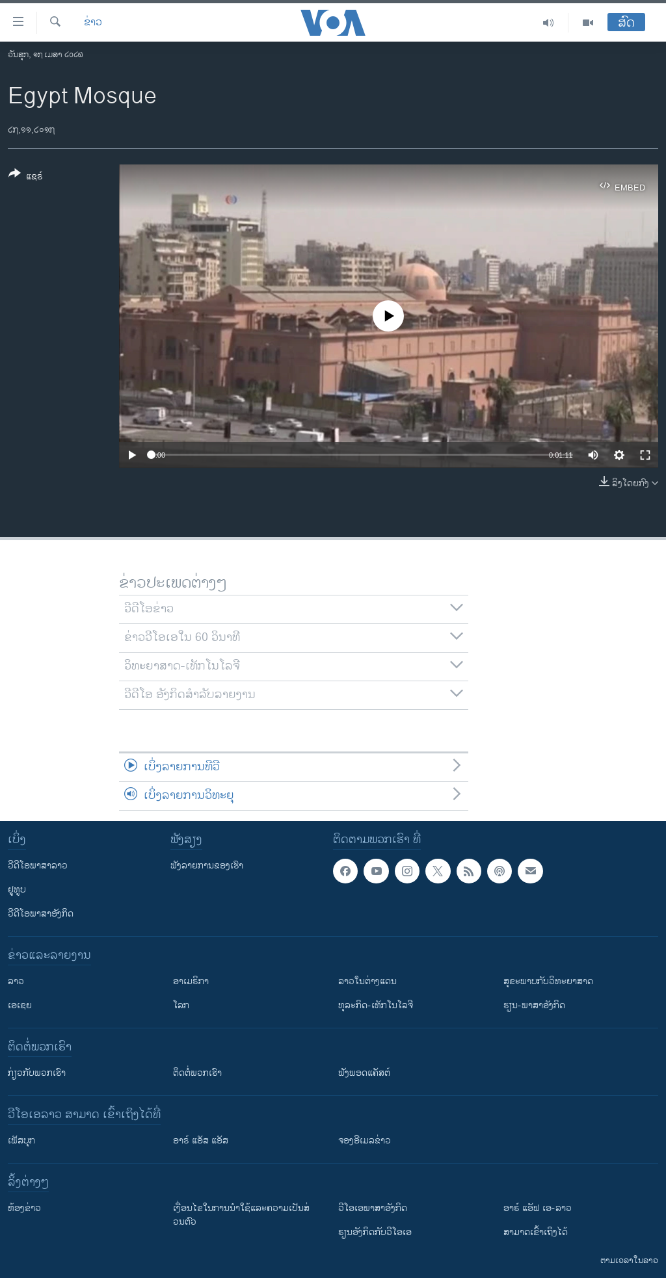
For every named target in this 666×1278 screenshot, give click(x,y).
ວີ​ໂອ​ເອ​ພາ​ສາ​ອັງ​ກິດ (372, 1208)
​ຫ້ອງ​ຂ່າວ (24, 1208)
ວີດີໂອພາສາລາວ (38, 865)
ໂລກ (181, 1005)
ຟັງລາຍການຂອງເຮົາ (206, 865)
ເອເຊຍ (20, 1005)
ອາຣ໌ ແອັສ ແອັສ (200, 1140)
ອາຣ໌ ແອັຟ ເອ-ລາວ (537, 1208)
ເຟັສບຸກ (21, 1140)
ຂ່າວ (93, 23)
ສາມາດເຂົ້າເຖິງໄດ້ (535, 1232)
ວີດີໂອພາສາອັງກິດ (40, 913)
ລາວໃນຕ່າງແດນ (367, 981)
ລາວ (16, 981)
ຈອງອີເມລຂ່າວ (364, 1140)
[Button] (25, 177)
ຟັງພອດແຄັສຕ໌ (364, 1073)
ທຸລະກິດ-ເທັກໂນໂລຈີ (375, 1005)
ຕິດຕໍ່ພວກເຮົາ (197, 1073)
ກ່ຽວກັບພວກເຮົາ (37, 1073)
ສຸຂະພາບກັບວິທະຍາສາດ (548, 981)
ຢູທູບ (17, 889)
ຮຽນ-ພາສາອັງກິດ (534, 1005)
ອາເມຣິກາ (191, 981)
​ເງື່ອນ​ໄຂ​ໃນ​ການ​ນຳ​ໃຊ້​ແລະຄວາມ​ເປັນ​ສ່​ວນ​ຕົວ (241, 1215)
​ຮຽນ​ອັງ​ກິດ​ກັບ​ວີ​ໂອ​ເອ (375, 1232)
